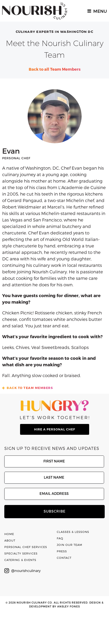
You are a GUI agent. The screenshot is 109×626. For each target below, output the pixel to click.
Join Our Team (69, 544)
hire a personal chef (54, 429)
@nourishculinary (22, 570)
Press (62, 551)
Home (9, 534)
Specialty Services (21, 553)
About (9, 540)
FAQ (60, 538)
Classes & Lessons (73, 532)
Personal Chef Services (25, 547)
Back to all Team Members (55, 69)
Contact (64, 557)
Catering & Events (20, 560)
